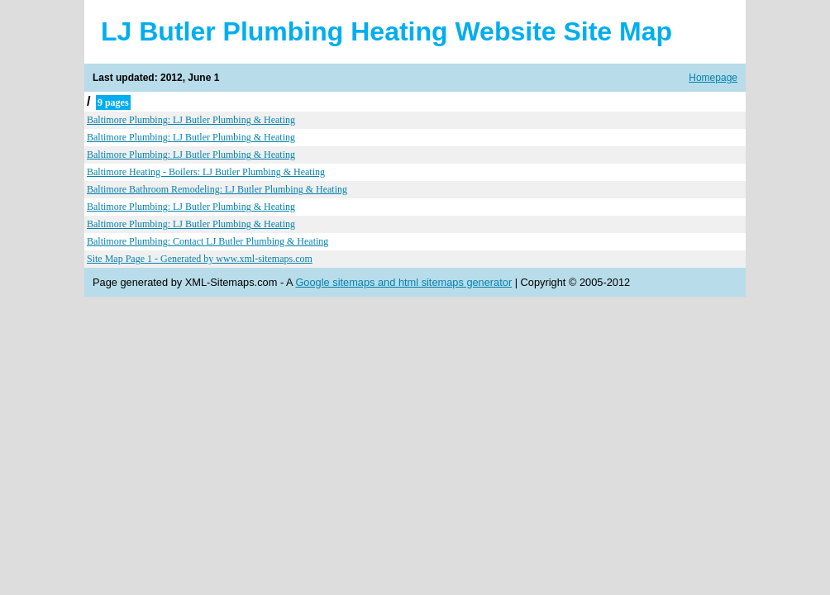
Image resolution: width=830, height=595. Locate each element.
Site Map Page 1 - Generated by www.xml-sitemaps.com (199, 258)
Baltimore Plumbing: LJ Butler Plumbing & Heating (191, 120)
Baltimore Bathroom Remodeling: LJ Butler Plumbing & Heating (217, 189)
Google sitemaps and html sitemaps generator (403, 282)
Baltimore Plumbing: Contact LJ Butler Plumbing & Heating (207, 241)
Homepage (713, 77)
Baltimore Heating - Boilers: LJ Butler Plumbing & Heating (206, 172)
